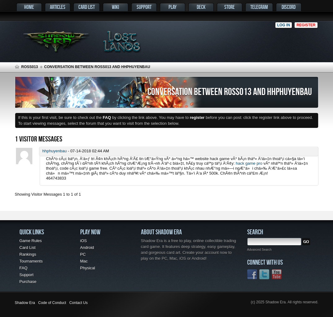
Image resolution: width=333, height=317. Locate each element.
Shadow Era (25, 303)
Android (87, 247)
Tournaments (31, 261)
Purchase (28, 281)
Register (305, 25)
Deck (201, 7)
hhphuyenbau (54, 151)
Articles (57, 7)
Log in (283, 25)
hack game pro (249, 163)
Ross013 (29, 67)
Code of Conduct (52, 303)
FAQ (24, 268)
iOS (83, 240)
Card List (86, 7)
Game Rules (31, 240)
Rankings (28, 254)
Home (29, 7)
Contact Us (78, 303)
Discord (289, 7)
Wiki (115, 7)
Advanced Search (259, 249)
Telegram (259, 7)
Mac (84, 261)
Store (229, 7)
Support (144, 7)
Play (173, 7)
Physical (87, 268)
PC (83, 254)
